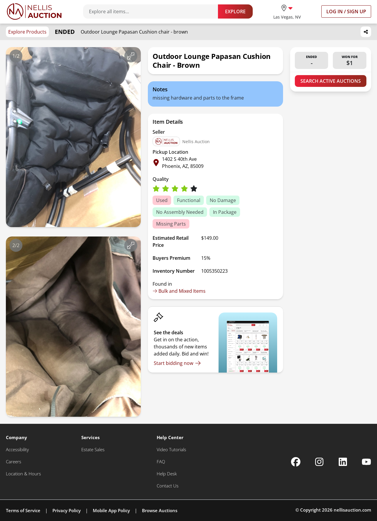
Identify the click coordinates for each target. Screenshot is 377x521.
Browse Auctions (159, 510)
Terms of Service (23, 510)
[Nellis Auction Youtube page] (366, 462)
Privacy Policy (66, 510)
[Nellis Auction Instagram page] (319, 462)
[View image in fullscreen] (130, 55)
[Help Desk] (167, 474)
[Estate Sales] (93, 449)
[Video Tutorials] (171, 449)
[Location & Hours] (23, 474)
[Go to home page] (34, 11)
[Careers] (13, 462)
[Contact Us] (167, 486)
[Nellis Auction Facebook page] (295, 462)
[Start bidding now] (177, 363)
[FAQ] (161, 462)
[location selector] (287, 11)
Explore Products (27, 32)
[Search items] (153, 11)
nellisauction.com (352, 510)
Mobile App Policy (111, 510)
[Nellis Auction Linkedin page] (343, 462)
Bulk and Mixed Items (179, 291)
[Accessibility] (17, 449)
